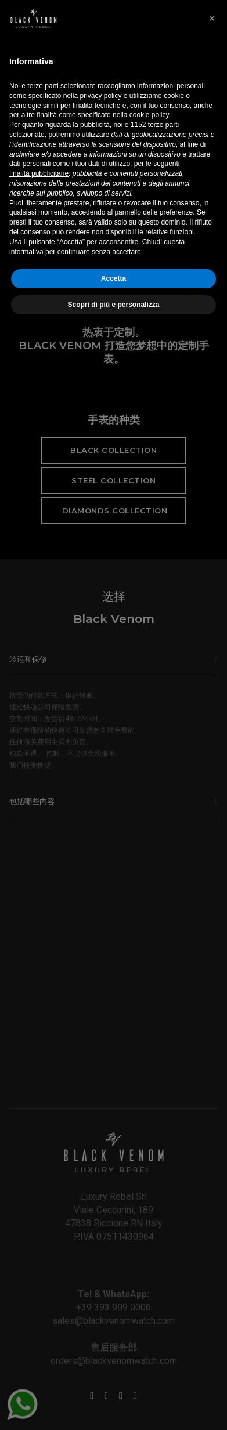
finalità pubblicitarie (39, 1276)
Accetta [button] (113, 1381)
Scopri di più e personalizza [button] (113, 1407)
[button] (212, 1121)
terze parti (163, 1227)
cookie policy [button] (149, 1218)
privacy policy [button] (100, 1198)
